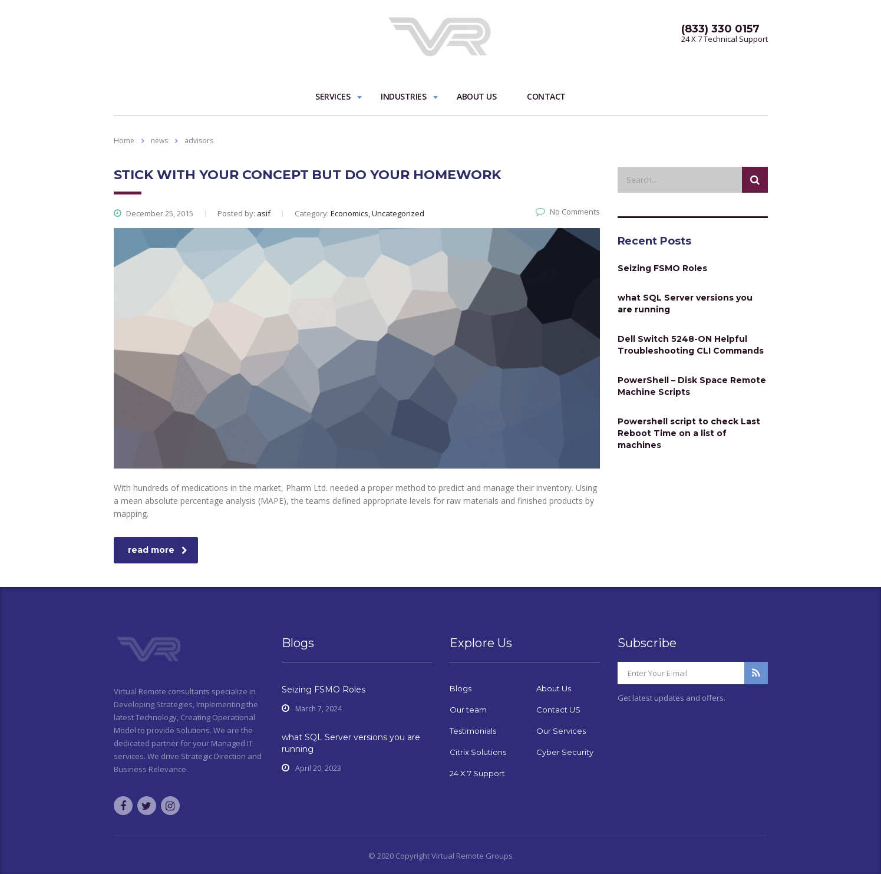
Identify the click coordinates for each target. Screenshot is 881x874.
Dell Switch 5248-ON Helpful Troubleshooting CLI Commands (691, 345)
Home (124, 141)
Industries (403, 96)
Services (332, 96)
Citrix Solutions (478, 752)
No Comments (568, 211)
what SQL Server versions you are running (685, 303)
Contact (546, 96)
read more (157, 550)
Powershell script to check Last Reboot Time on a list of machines (689, 433)
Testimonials (473, 731)
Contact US (558, 709)
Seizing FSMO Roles (662, 268)
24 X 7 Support (477, 773)
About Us (476, 96)
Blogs (460, 688)
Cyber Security (564, 752)
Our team (468, 709)
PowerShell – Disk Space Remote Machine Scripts (692, 386)
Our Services (561, 731)
